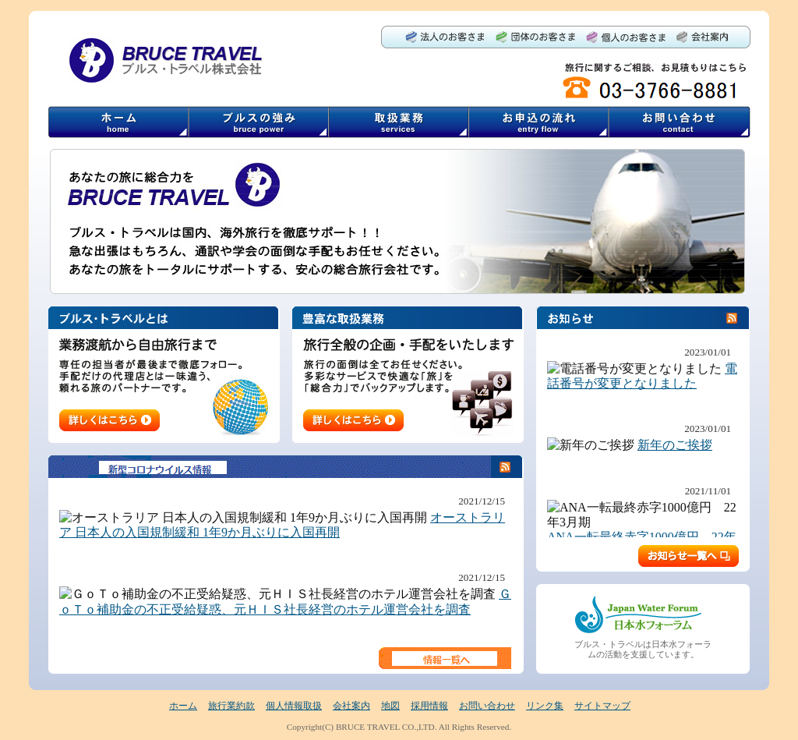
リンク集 (544, 705)
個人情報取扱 (294, 705)
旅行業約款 (231, 705)
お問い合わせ (487, 705)
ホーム (183, 705)
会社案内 (351, 705)
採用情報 (429, 705)
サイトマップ (602, 705)
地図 (390, 705)
